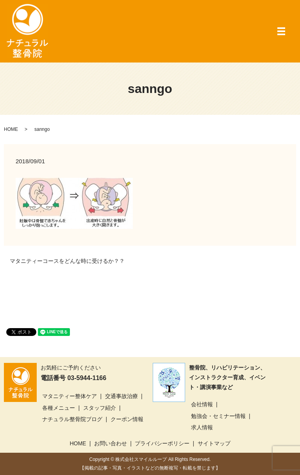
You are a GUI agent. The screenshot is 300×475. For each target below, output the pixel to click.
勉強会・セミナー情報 (218, 416)
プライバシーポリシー (162, 443)
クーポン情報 (127, 419)
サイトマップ (214, 443)
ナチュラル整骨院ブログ (72, 419)
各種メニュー (58, 408)
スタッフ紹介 (99, 408)
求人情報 (202, 427)
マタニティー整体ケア (69, 396)
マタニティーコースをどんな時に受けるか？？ (67, 261)
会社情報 (202, 404)
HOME (11, 129)
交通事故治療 (121, 396)
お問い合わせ (110, 443)
